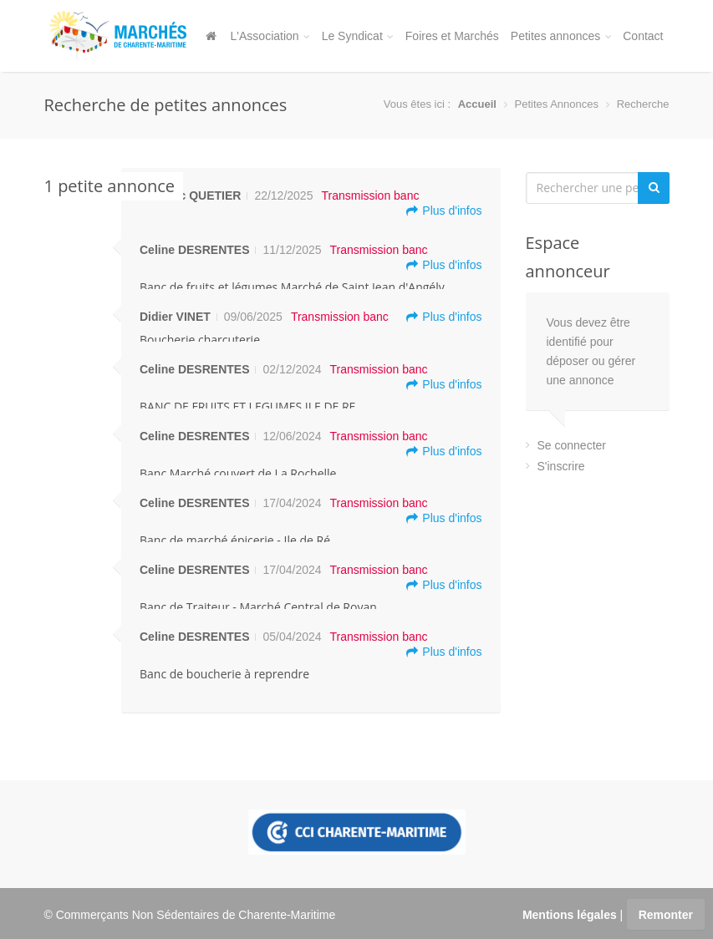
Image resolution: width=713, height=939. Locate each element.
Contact (643, 36)
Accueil (477, 104)
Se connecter (572, 445)
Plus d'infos (443, 210)
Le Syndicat (358, 36)
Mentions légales (569, 914)
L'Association (270, 36)
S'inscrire (561, 466)
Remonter (666, 914)
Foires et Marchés (452, 36)
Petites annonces (561, 36)
